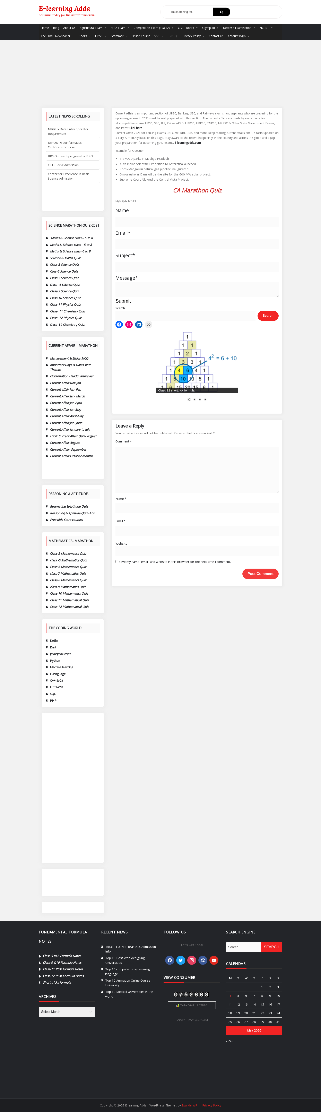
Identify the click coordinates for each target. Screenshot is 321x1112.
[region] (197, 358)
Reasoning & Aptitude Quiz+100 (72, 513)
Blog (56, 28)
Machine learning (61, 667)
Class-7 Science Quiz (64, 278)
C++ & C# (56, 680)
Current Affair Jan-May (65, 409)
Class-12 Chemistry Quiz (67, 324)
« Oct (283, 1041)
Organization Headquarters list (71, 376)
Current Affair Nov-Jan (65, 383)
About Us (69, 28)
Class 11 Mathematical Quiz (69, 600)
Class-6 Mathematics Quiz (68, 567)
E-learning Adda (64, 8)
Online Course (141, 36)
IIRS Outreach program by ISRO (70, 169)
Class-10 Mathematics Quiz (69, 593)
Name (122, 210)
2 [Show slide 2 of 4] (194, 379)
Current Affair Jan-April (66, 403)
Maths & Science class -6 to (69, 251)
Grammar (119, 36)
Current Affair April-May (66, 416)
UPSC (101, 36)
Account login (239, 36)
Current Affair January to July (70, 429)
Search (120, 308)
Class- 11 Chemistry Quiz (67, 311)
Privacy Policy (194, 36)
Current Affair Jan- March (67, 396)
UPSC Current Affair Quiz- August (73, 436)
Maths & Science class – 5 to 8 (71, 245)
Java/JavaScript (60, 654)
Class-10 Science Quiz (65, 298)
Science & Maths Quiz (65, 258)
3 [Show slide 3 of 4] (200, 379)
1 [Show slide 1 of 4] (189, 379)
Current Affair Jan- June (66, 423)
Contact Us (216, 36)
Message (126, 277)
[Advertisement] (160, 71)
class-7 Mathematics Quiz (68, 573)
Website (121, 681)
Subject (125, 255)
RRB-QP (173, 36)
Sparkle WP (189, 1110)
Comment (123, 579)
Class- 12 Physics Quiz (65, 318)
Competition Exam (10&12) (154, 28)
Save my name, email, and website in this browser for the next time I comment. (175, 699)
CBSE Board (188, 28)
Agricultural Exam (93, 28)
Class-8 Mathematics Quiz (68, 580)
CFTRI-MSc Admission (63, 178)
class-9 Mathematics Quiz (68, 587)
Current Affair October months (71, 456)
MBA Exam (120, 28)
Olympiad (210, 28)
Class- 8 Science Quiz (65, 285)
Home (45, 28)
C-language (58, 674)
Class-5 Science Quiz (64, 264)
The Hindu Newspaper (57, 36)
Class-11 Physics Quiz (65, 304)
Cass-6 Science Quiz (64, 271)
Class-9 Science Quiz (64, 291)
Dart (53, 647)
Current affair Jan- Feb (65, 389)
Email (122, 232)
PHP (53, 700)
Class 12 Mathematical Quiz (69, 607)
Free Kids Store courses (66, 520)
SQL (53, 694)
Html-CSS (56, 687)
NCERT (266, 28)
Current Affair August (64, 443)
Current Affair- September (68, 449)
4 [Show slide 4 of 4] (205, 379)
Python (55, 660)
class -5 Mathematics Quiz (68, 560)
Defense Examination (239, 28)
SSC (159, 36)
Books (84, 36)
